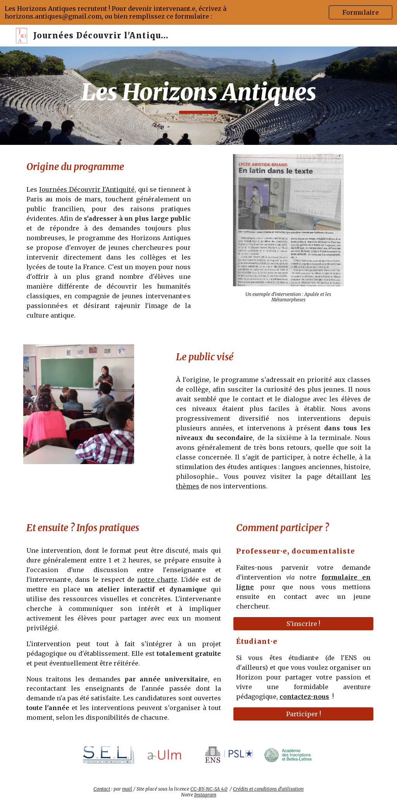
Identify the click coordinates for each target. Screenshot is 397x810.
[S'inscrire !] (303, 623)
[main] (198, 95)
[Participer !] (303, 713)
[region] (198, 12)
